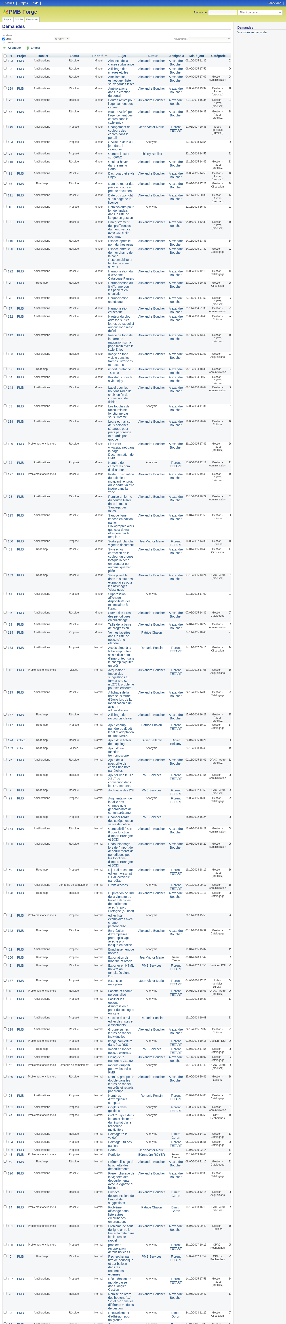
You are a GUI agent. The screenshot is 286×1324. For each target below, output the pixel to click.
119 (10, 620)
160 (10, 1209)
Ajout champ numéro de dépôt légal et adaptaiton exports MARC (115, 655)
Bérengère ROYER (142, 1031)
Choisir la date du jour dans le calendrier (115, 134)
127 (10, 428)
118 (10, 920)
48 (9, 1031)
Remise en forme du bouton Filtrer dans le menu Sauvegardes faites (115, 454)
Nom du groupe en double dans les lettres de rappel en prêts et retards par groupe (116, 969)
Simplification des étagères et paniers (115, 1213)
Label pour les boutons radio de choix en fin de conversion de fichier (114, 358)
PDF (228, 1315)
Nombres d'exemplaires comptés (113, 982)
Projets (7, 19)
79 (9, 94)
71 (9, 141)
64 (9, 930)
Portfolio (109, 1031)
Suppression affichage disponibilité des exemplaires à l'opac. (114, 540)
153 (10, 581)
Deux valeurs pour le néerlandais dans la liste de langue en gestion (115, 195)
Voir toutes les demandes (252, 32)
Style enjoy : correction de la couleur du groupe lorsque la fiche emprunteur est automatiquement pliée (115, 504)
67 (9, 334)
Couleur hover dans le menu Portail (113, 152)
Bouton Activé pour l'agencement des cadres (116, 97)
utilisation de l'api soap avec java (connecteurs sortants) (115, 1281)
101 (10, 989)
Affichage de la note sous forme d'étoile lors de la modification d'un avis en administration (115, 628)
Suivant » (37, 1308)
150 (10, 487)
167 (10, 876)
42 (9, 818)
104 (10, 1020)
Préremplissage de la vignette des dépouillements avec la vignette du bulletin (116, 1055)
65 (9, 169)
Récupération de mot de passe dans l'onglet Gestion (114, 1146)
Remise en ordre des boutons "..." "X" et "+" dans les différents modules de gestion (115, 1161)
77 (9, 281)
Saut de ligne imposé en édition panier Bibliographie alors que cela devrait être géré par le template (116, 474)
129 (10, 84)
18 (9, 886)
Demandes (32, 19)
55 (9, 203)
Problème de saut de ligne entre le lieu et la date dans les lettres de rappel (116, 1101)
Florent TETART (163, 120)
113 (10, 945)
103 (10, 59)
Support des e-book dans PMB (114, 1222)
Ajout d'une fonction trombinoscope (113, 674)
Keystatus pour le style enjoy (115, 343)
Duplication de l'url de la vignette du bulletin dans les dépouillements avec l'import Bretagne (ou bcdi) (116, 806)
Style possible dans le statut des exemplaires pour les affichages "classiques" (115, 523)
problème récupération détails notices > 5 (115, 1115)
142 (10, 832)
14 (9, 1078)
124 (10, 664)
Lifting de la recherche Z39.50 (115, 947)
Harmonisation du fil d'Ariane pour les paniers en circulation (115, 262)
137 (10, 640)
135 (10, 755)
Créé (226, 55)
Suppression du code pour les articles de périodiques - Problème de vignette (114, 1235)
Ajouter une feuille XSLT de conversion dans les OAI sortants (115, 699)
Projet (20, 55)
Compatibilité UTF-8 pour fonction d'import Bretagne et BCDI (116, 747)
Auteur (143, 55)
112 (10, 304)
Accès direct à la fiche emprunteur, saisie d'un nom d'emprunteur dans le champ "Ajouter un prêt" (116, 589)
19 (9, 1013)
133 (10, 321)
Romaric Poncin (142, 581)
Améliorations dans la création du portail (114, 87)
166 (10, 855)
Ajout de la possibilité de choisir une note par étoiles (114, 686)
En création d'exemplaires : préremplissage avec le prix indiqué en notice (115, 838)
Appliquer (12, 47)
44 (9, 341)
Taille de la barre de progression (114, 562)
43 (9, 952)
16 (9, 1246)
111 (10, 179)
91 (9, 159)
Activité (19, 19)
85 (9, 550)
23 (9, 1171)
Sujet (117, 55)
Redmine (132, 1321)
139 (10, 517)
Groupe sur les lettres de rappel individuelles (114, 923)
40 (9, 190)
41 (9, 534)
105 (10, 1111)
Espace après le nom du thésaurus (115, 222)
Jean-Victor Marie (142, 118)
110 (10, 220)
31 (9, 910)
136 (10, 1227)
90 (9, 74)
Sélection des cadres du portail (114, 1194)
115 (10, 149)
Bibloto (19, 664)
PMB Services (142, 694)
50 (9, 1038)
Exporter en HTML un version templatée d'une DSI (115, 867)
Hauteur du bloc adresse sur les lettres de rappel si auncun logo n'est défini (115, 294)
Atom (214, 1315)
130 (10, 962)
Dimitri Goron (163, 1015)
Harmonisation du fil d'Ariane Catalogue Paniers (116, 250)
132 (10, 288)
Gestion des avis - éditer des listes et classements (115, 913)
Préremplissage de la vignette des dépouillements (116, 1041)
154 (10, 131)
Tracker (41, 55)
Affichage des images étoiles (113, 68)
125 (10, 464)
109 (10, 401)
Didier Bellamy (142, 664)
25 (9, 1155)
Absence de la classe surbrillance (116, 61)
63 (9, 979)
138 (10, 382)
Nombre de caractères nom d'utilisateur (114, 421)
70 (9, 257)
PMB (19, 59)
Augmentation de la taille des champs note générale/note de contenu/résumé (115, 721)
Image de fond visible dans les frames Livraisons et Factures (115, 326)
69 (9, 778)
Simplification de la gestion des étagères (116, 1202)
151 (10, 1199)
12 (9, 791)
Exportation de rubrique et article (115, 857)
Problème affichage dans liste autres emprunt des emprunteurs (113, 1085)
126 (10, 1048)
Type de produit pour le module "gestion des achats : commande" (114, 1253)
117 (10, 650)
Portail (108, 1027)
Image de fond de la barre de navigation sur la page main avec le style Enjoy (115, 311)
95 (9, 1192)
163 (10, 1027)
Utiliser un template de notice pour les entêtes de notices (115, 1295)
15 (9, 601)
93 (9, 66)
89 (9, 560)
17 (9, 1065)
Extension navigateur (111, 878)
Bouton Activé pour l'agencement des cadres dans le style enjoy (116, 109)
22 (9, 1182)
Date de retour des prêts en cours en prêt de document (116, 172)
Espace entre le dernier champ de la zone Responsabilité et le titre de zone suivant (115, 235)
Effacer (27, 47)
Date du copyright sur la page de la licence (115, 183)
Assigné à (164, 55)
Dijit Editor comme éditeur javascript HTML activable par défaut (115, 783)
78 (9, 270)
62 (9, 418)
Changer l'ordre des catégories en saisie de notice (115, 735)
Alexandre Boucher (142, 59)
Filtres (9, 35)
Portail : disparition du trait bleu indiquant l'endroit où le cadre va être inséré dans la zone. (116, 436)
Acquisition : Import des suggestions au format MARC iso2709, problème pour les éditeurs (116, 608)
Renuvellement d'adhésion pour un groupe (114, 1175)
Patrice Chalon (142, 567)
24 (9, 996)
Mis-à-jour (183, 55)
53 (9, 368)
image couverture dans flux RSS (115, 932)
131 (10, 1095)
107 (10, 1141)
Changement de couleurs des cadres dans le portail (114, 123)
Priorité (95, 55)
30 (9, 893)
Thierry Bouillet (142, 141)
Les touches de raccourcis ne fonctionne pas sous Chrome (114, 373)
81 (9, 494)
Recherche (200, 12)
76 (9, 681)
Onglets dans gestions (112, 991)
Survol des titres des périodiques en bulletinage (114, 553)
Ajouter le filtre (182, 38)
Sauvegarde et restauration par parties (114, 1185)
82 (9, 848)
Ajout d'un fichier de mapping (114, 665)
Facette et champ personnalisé (115, 888)
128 (10, 799)
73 (9, 448)
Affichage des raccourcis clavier (115, 642)
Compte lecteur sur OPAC (114, 143)
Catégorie (205, 55)
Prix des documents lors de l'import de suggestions (115, 1070)
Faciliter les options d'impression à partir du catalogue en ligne (116, 900)
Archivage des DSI (116, 708)
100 (10, 1263)
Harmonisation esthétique (113, 272)
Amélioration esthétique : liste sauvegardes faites (116, 77)
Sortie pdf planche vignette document (115, 489)
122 (10, 247)
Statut (8, 38)
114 (10, 567)
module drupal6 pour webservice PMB (114, 955)
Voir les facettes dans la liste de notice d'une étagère (114, 572)
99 (9, 715)
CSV (221, 1315)
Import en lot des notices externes (114, 939)
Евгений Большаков (142, 1263)
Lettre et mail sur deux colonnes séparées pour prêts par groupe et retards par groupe (114, 389)
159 (10, 671)
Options (9, 42)
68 (9, 104)
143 (10, 352)
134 (10, 742)
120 (10, 227)
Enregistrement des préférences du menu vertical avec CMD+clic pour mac (114, 210)
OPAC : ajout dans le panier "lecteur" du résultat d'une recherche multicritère (116, 1003)
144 (10, 1276)
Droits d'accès (113, 791)
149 (10, 118)
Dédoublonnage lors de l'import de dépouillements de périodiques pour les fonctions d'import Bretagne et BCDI (115, 765)
